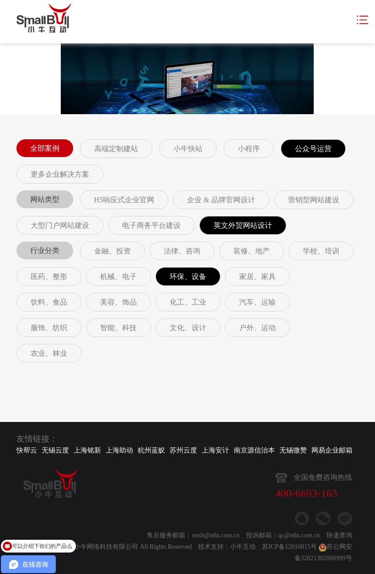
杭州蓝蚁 (151, 450)
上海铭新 (87, 450)
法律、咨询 (182, 251)
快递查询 (339, 539)
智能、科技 (118, 328)
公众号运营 (313, 149)
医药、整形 (49, 276)
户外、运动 (257, 328)
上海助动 (119, 450)
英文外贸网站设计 (243, 225)
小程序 (249, 149)
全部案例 (44, 148)
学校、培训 (321, 251)
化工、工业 (188, 302)
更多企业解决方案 (60, 174)
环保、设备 (188, 276)
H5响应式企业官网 (124, 200)
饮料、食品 (49, 302)
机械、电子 (118, 276)
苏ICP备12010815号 (289, 550)
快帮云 (26, 450)
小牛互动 (243, 550)
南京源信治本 (254, 450)
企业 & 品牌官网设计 (221, 200)
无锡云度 (55, 450)
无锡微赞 (293, 450)
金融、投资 (112, 251)
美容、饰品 (118, 302)
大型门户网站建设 (60, 225)
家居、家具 (257, 276)
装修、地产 (251, 251)
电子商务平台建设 (151, 225)
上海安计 (215, 450)
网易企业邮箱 (332, 450)
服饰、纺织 (49, 328)
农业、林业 (49, 353)
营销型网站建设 (313, 200)
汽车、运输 (257, 302)
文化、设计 (188, 328)
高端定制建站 (116, 149)
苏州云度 (183, 450)
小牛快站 (188, 149)
